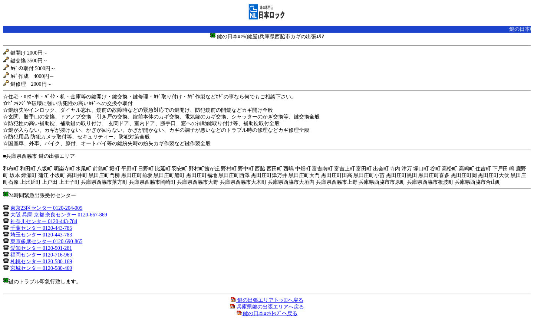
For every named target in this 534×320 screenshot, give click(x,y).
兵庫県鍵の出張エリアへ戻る (267, 307)
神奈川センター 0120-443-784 (44, 221)
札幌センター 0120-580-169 (41, 261)
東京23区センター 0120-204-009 (46, 208)
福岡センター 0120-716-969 (41, 255)
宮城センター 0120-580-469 (41, 268)
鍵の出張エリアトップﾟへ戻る (267, 300)
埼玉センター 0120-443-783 (41, 235)
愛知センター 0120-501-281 (41, 248)
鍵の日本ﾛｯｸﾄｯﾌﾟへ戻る (267, 313)
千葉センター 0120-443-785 (41, 228)
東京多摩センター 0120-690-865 (46, 241)
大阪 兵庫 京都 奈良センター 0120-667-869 (58, 215)
